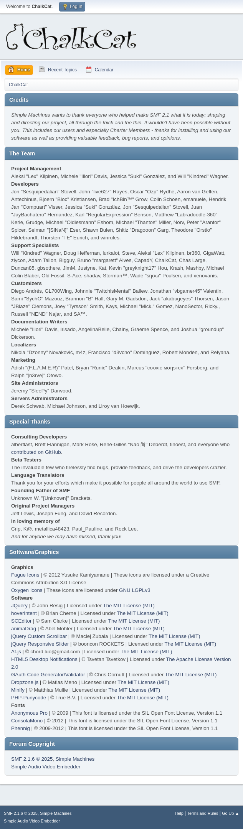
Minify (18, 690)
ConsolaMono (27, 721)
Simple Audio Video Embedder (46, 767)
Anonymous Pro (29, 713)
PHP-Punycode (28, 697)
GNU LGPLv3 (134, 590)
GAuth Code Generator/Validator (48, 674)
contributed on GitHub (36, 452)
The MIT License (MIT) (129, 605)
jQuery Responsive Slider (40, 644)
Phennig (20, 728)
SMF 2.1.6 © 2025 (32, 759)
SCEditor (21, 621)
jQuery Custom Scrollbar (39, 636)
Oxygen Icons (27, 590)
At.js (16, 651)
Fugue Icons (25, 575)
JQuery (19, 605)
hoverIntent (24, 613)
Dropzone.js (24, 682)
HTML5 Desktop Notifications (44, 659)
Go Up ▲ (230, 813)
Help (179, 813)
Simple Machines (75, 759)
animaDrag (23, 628)
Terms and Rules (202, 813)
